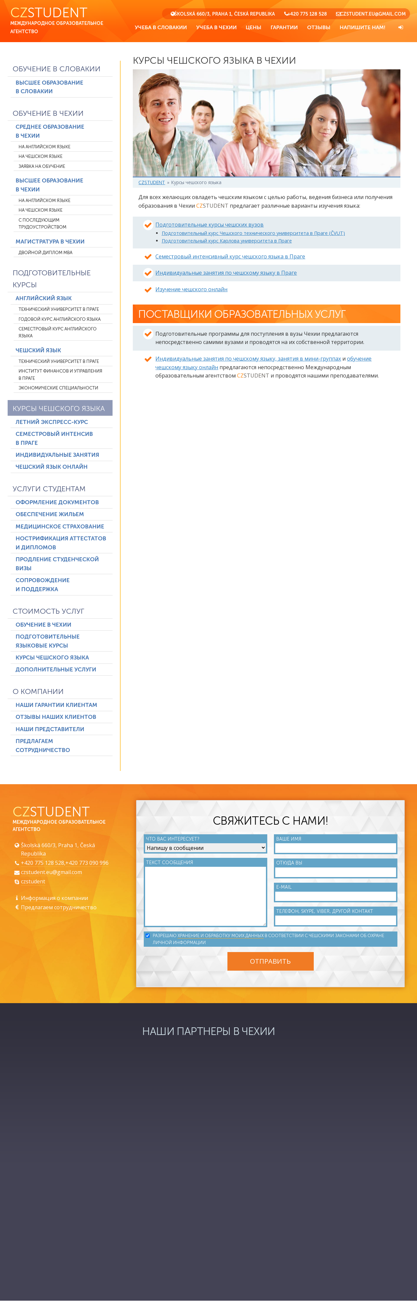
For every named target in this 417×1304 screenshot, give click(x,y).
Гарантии (284, 28)
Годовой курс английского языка (60, 320)
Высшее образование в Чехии (49, 186)
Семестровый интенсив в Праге (54, 439)
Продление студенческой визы (57, 565)
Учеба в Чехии (216, 28)
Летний (52, 423)
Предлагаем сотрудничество (43, 746)
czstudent (33, 883)
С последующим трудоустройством (42, 225)
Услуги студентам (49, 490)
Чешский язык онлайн (52, 468)
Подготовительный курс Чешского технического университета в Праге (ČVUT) (253, 234)
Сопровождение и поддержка (43, 585)
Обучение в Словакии (57, 70)
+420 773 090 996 (87, 864)
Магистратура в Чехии (50, 243)
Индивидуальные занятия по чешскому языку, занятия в (248, 361)
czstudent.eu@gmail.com (373, 14)
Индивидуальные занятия (57, 456)
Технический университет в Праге (59, 310)
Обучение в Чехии (48, 114)
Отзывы (318, 28)
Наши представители (50, 730)
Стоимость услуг (48, 612)
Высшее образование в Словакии (49, 88)
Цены (253, 28)
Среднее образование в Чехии (50, 132)
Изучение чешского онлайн (191, 290)
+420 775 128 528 (307, 14)
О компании (38, 692)
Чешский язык (38, 351)
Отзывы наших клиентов (56, 718)
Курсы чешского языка (59, 409)
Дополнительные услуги (56, 671)
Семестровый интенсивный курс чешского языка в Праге (230, 257)
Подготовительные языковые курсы (48, 642)
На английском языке (44, 147)
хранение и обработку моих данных (222, 939)
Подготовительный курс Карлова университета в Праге (227, 242)
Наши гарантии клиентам (56, 706)
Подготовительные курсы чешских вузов (209, 225)
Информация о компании (54, 900)
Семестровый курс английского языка (58, 333)
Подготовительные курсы (52, 280)
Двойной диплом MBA (45, 253)
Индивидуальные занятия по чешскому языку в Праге (226, 273)
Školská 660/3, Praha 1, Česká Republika (224, 14)
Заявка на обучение (42, 167)
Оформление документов (57, 503)
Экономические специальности (58, 388)
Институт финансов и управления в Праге (60, 376)
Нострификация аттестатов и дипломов (61, 544)
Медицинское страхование (60, 527)
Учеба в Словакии (161, 28)
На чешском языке (40, 157)
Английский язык (44, 299)
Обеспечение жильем (50, 515)
